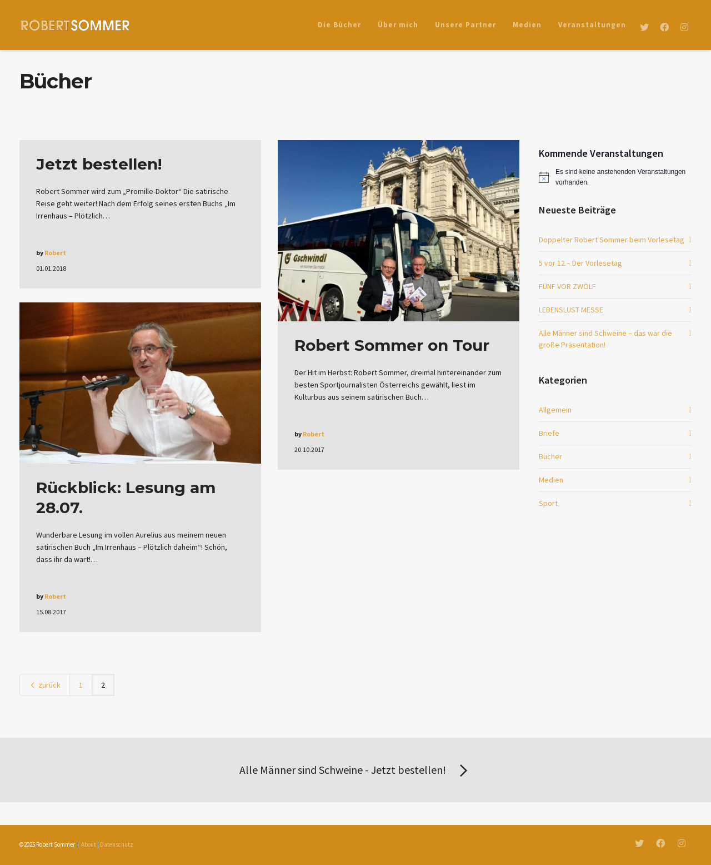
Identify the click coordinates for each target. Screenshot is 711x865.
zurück (45, 685)
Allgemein (555, 410)
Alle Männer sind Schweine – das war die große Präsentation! (605, 339)
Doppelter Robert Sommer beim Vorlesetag (611, 240)
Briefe (549, 433)
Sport (548, 503)
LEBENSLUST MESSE (571, 310)
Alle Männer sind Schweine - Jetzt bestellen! (355, 771)
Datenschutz (116, 844)
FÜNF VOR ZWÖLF (567, 286)
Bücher (550, 456)
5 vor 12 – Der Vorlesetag (580, 263)
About (88, 844)
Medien (551, 480)
